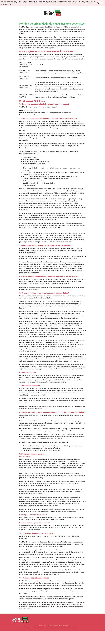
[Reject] (100, 4)
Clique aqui (68, 2)
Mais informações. (61, 2)
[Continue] (100, 2)
